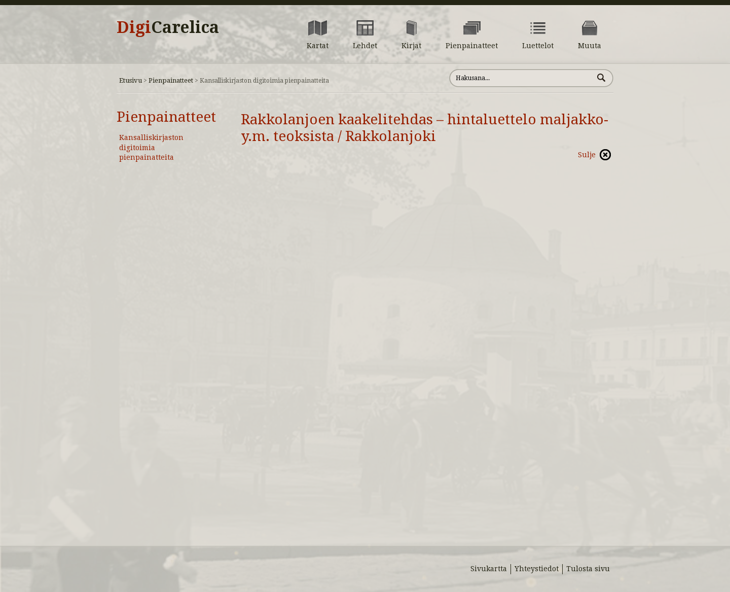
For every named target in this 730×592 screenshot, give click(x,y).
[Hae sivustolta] (521, 78)
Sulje (587, 155)
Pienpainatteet (171, 80)
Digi (168, 27)
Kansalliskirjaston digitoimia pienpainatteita (151, 147)
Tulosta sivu (588, 569)
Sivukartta (488, 569)
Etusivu (130, 80)
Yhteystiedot (537, 569)
